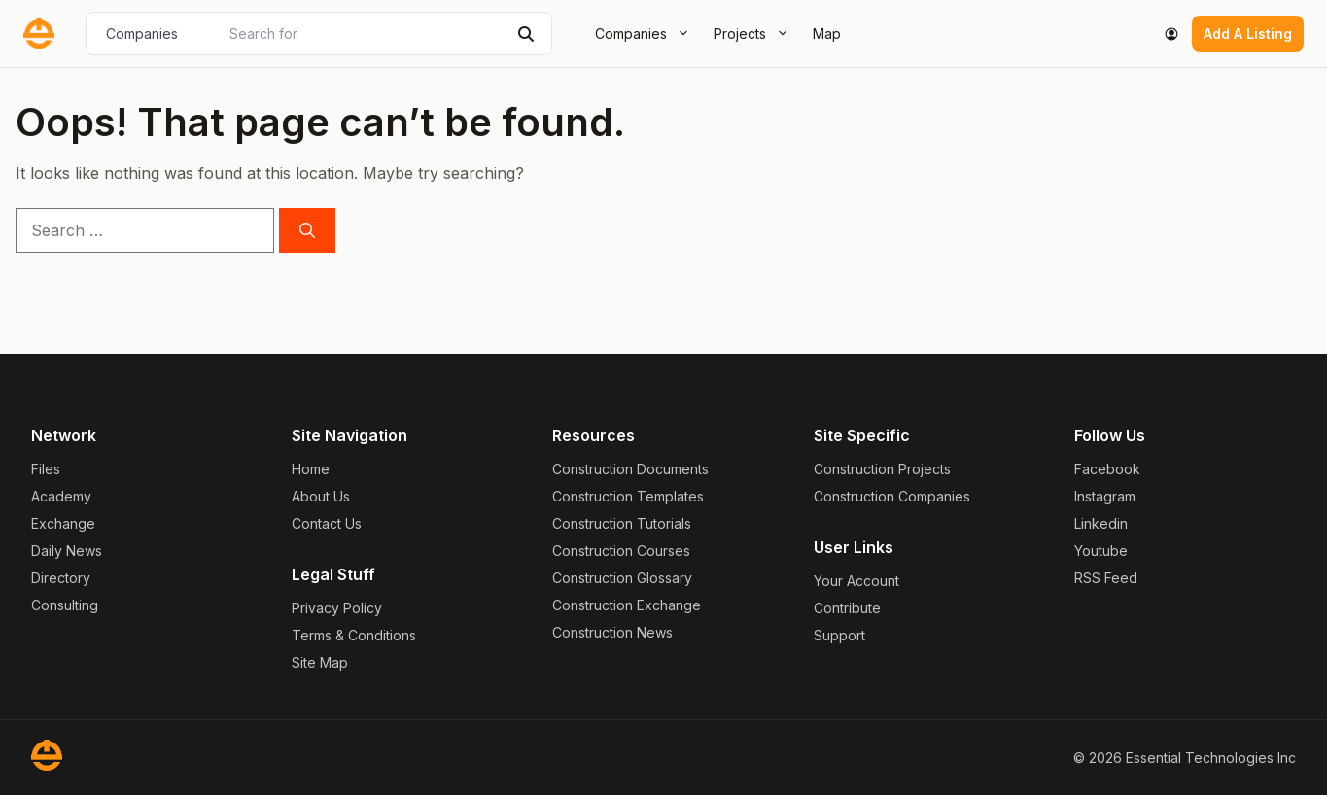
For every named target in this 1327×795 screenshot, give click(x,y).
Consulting (64, 605)
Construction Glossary (622, 578)
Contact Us (327, 523)
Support (839, 635)
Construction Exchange (626, 605)
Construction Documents (630, 469)
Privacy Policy (337, 608)
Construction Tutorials (621, 523)
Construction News (612, 632)
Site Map (320, 662)
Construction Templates (628, 496)
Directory (60, 578)
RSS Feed (1105, 578)
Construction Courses (621, 550)
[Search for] (363, 34)
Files (45, 469)
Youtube (1101, 550)
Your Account (856, 580)
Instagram (1104, 496)
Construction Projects (882, 469)
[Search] (525, 34)
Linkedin (1101, 523)
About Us (321, 496)
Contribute (847, 608)
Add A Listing (1248, 33)
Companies (648, 34)
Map (827, 33)
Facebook (1107, 469)
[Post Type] (156, 34)
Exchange (63, 523)
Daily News (66, 550)
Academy (61, 496)
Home (311, 469)
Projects (757, 34)
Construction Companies (892, 496)
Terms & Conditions (354, 635)
